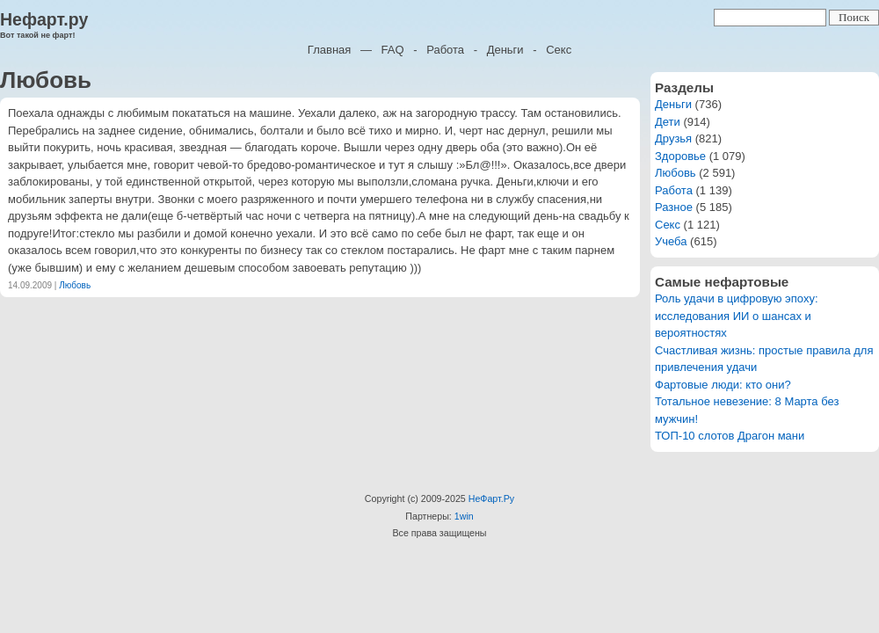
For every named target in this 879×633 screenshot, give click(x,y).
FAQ (392, 49)
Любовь (75, 285)
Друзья (673, 138)
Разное (674, 207)
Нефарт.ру (44, 19)
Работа (445, 49)
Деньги (505, 49)
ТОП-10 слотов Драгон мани (729, 435)
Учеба (671, 241)
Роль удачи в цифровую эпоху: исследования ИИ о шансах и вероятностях (736, 315)
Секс (558, 49)
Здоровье (680, 156)
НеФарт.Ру (491, 498)
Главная (329, 49)
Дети (667, 121)
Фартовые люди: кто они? (723, 384)
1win (464, 516)
